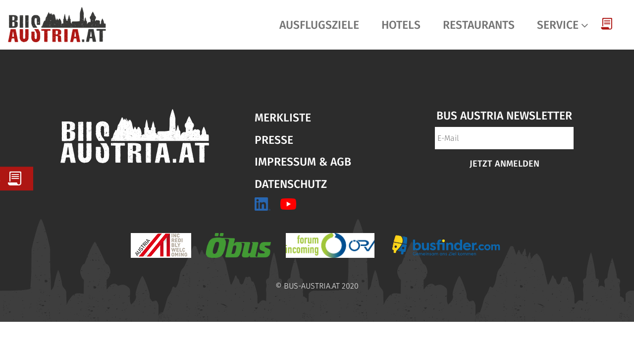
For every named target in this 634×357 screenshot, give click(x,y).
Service (558, 25)
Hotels (401, 25)
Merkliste (283, 117)
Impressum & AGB (303, 162)
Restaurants (479, 25)
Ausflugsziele (319, 25)
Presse (274, 140)
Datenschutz (291, 184)
